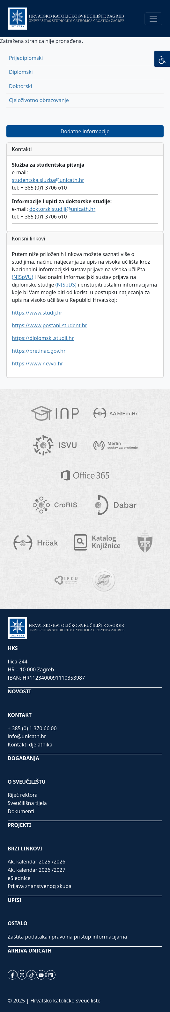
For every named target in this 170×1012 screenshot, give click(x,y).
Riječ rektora (23, 794)
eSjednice (19, 878)
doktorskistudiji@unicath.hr (62, 208)
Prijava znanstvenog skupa (39, 886)
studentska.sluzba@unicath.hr (48, 180)
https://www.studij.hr (37, 312)
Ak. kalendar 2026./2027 (36, 869)
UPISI (14, 900)
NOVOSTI (19, 691)
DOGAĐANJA (23, 758)
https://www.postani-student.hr (49, 325)
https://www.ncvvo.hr (37, 363)
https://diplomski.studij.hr (43, 338)
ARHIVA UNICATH (30, 950)
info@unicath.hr (27, 736)
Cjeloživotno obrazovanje (39, 100)
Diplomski (21, 71)
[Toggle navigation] (153, 18)
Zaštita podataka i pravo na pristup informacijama (67, 936)
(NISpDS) (66, 284)
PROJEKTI (19, 824)
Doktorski (20, 86)
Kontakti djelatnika (30, 744)
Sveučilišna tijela (27, 803)
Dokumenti (21, 811)
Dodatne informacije (85, 131)
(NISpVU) (22, 277)
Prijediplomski (26, 57)
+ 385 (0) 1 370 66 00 (32, 728)
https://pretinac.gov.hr (39, 350)
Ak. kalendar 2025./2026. (37, 861)
